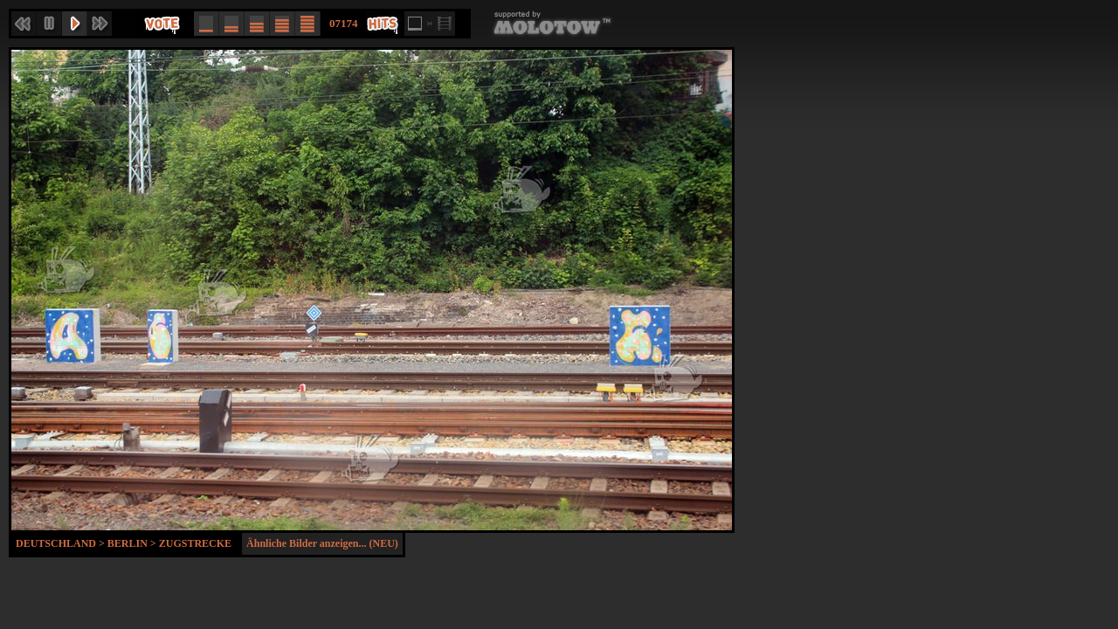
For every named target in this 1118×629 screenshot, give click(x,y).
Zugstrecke (195, 543)
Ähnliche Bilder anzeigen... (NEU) (322, 543)
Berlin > (133, 543)
